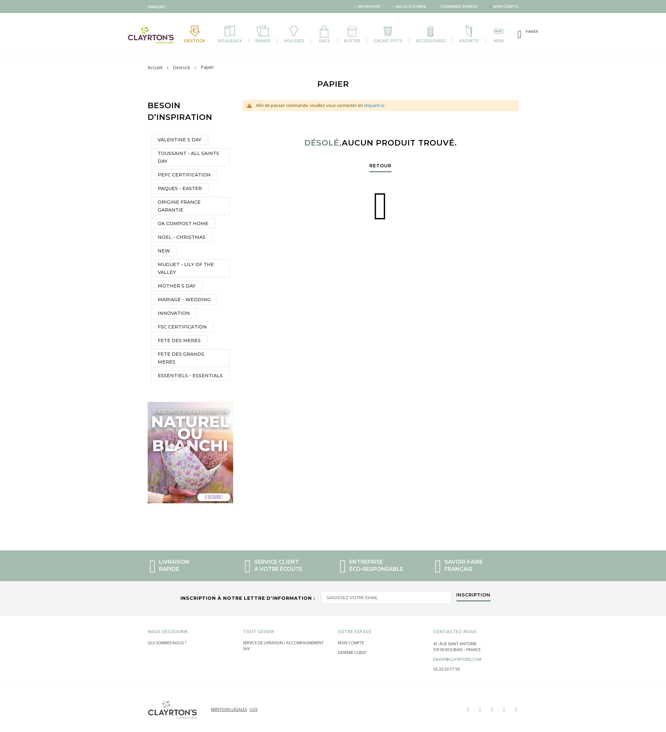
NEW (164, 252)
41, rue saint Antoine (454, 644)
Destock (181, 68)
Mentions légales (229, 709)
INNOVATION (174, 314)
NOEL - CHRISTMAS (182, 238)
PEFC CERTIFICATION (184, 176)
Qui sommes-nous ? (167, 643)
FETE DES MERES (179, 341)
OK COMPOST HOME (183, 224)
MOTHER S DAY (176, 287)
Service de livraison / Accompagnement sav (283, 645)
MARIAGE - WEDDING (184, 300)
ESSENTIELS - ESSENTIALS (190, 376)
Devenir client (352, 652)
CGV (254, 709)
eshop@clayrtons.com (457, 659)
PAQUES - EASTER (180, 189)
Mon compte (351, 643)
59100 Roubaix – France (457, 649)
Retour (380, 167)
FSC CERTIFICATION (182, 328)
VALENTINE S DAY (179, 141)
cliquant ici (374, 106)
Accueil (155, 68)
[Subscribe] (473, 596)
